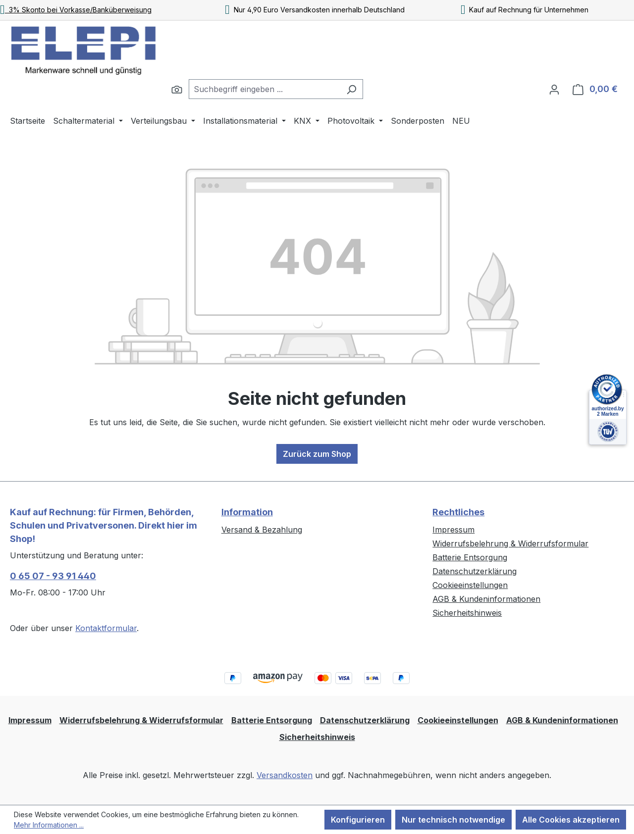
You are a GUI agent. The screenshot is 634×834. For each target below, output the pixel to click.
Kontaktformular (106, 628)
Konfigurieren (358, 820)
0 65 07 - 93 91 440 (53, 576)
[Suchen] (177, 89)
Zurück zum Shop (317, 454)
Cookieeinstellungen (470, 585)
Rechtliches (458, 512)
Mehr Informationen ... (49, 825)
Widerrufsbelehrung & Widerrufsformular (510, 543)
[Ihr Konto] (554, 89)
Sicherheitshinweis (467, 613)
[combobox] (264, 89)
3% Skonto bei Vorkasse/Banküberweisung (76, 9)
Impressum (453, 530)
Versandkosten (285, 775)
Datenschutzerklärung (474, 571)
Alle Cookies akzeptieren (571, 820)
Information (247, 512)
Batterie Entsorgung (469, 557)
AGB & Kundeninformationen (486, 599)
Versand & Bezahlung (261, 530)
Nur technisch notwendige (453, 820)
